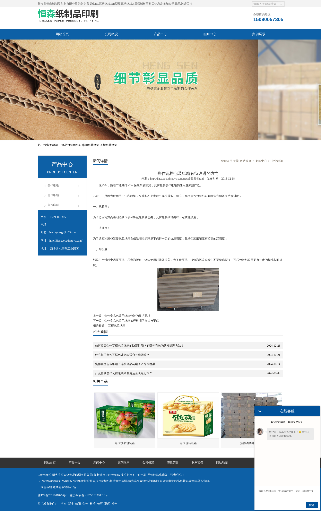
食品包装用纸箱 (71, 145)
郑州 (114, 503)
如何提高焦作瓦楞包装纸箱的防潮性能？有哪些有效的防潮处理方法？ (139, 345)
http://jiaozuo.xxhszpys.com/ (66, 240)
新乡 (71, 503)
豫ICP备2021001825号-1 (53, 495)
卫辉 (107, 503)
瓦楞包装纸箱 (108, 145)
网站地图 (222, 462)
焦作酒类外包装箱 (251, 443)
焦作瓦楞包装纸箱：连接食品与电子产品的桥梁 (125, 364)
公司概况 (111, 34)
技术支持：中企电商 (133, 474)
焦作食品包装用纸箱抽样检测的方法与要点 (131, 320)
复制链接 (99, 474)
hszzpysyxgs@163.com (62, 232)
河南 (63, 503)
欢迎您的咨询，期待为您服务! (287, 422)
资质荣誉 (173, 462)
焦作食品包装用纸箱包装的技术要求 (127, 315)
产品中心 (160, 34)
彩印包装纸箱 (91, 145)
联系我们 (197, 462)
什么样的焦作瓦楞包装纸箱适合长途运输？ (122, 354)
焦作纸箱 (53, 195)
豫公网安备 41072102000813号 (89, 495)
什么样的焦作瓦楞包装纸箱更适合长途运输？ (123, 373)
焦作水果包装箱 (125, 443)
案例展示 (258, 34)
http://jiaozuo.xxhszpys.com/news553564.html (177, 178)
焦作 (85, 503)
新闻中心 (209, 34)
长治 (92, 503)
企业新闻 (277, 161)
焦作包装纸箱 (188, 443)
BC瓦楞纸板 (102, 3)
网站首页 (62, 34)
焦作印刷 (53, 205)
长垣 (100, 503)
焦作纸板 (53, 185)
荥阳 (78, 503)
